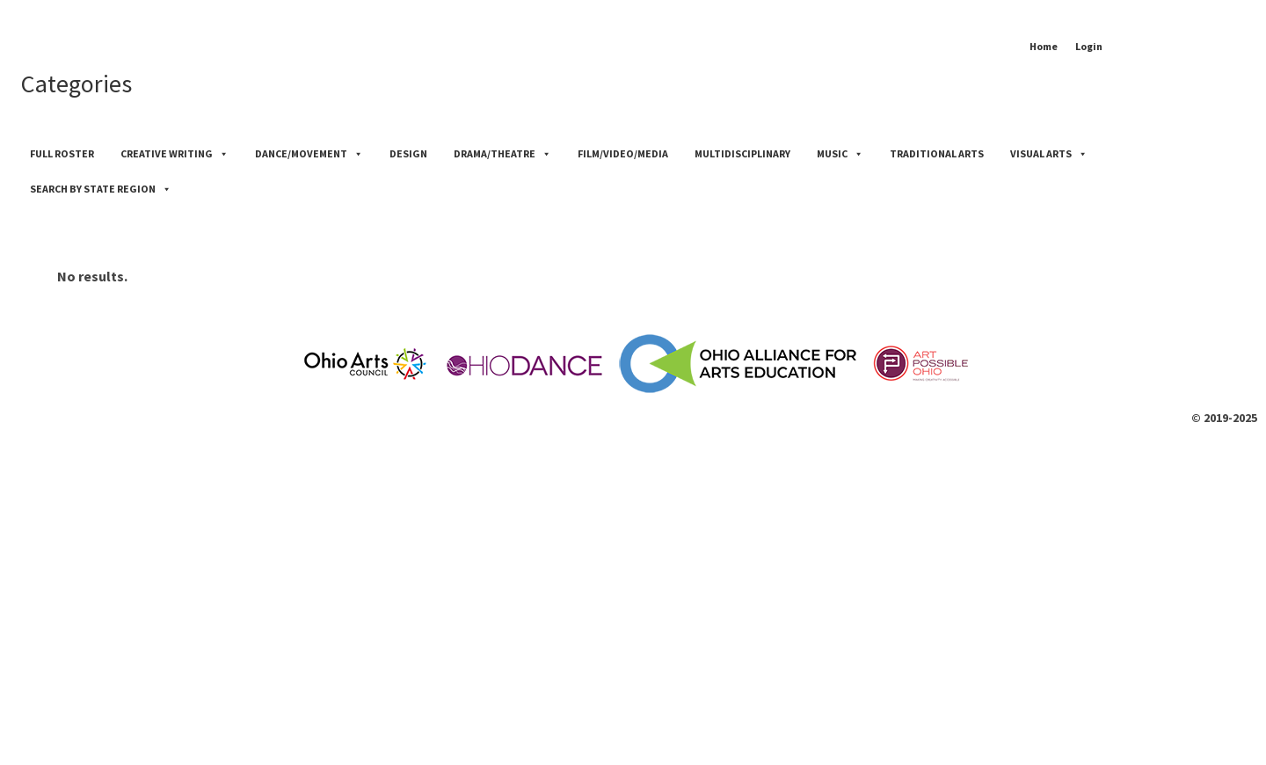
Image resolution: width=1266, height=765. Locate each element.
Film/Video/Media (623, 153)
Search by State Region (100, 188)
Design (408, 153)
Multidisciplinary (742, 153)
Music (840, 153)
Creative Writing (174, 153)
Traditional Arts (937, 153)
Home (1044, 46)
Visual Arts (1049, 153)
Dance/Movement (309, 153)
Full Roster (62, 153)
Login (1088, 46)
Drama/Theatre (502, 153)
